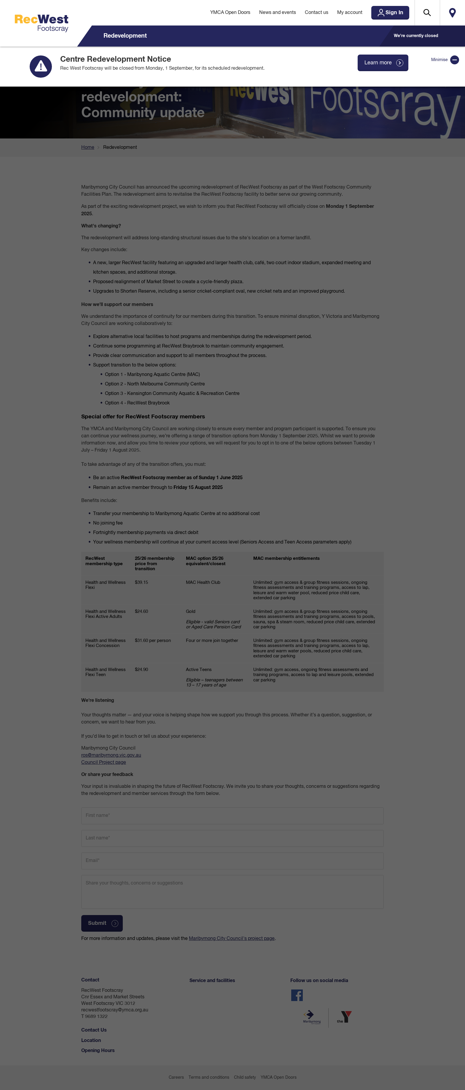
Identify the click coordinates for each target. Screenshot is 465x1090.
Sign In (394, 12)
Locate (452, 13)
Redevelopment (125, 36)
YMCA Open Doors (230, 12)
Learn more (378, 63)
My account (349, 12)
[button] (427, 13)
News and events (277, 12)
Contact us (316, 12)
